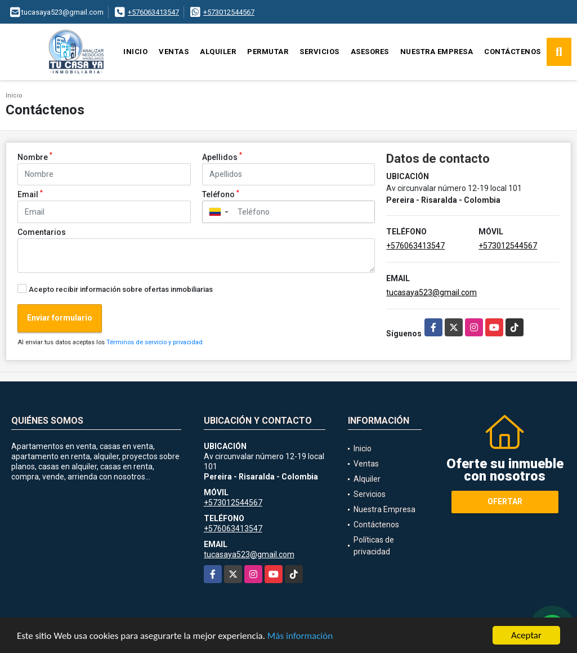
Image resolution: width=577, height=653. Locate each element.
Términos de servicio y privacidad (154, 342)
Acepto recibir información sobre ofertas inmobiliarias (121, 289)
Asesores (370, 51)
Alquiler (218, 51)
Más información (300, 637)
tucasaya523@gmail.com (431, 292)
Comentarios (41, 232)
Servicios (319, 51)
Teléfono (220, 194)
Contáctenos (512, 51)
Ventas (174, 51)
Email (30, 194)
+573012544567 (228, 12)
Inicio (135, 51)
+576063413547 (153, 12)
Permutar (267, 51)
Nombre (34, 157)
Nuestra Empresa (436, 51)
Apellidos (222, 157)
